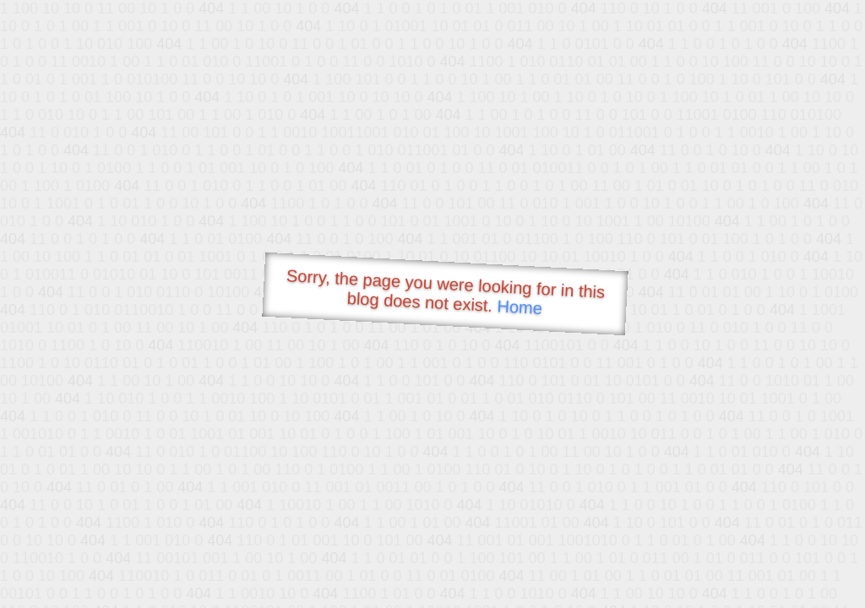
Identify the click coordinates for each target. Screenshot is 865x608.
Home (519, 307)
